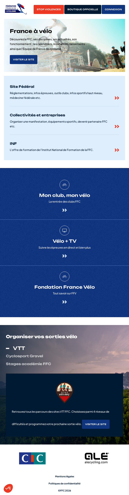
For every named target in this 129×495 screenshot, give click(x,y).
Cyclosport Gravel (24, 356)
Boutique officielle (82, 9)
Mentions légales (64, 476)
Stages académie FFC (28, 364)
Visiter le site (23, 59)
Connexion (113, 9)
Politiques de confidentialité (64, 483)
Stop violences (49, 9)
